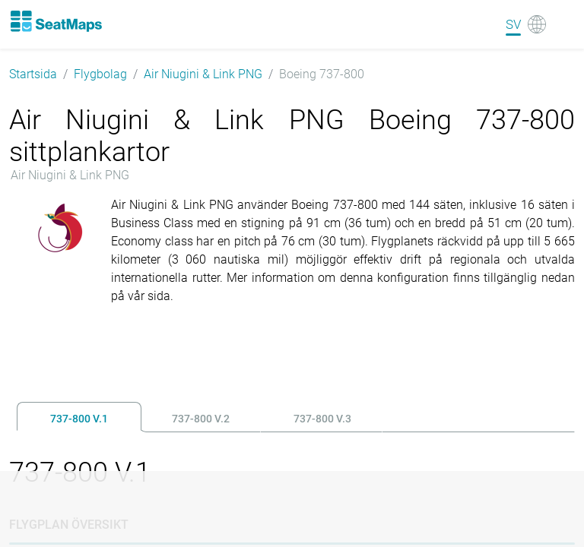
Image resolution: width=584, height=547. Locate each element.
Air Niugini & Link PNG (203, 74)
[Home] (55, 21)
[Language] (526, 24)
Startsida (33, 74)
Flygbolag (100, 74)
